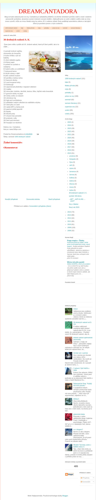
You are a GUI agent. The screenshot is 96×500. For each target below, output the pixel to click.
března (72, 184)
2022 (70, 131)
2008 (70, 230)
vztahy (25, 31)
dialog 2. (76, 399)
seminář (65, 28)
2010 (70, 224)
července (72, 171)
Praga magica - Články (75, 240)
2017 (70, 147)
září (70, 165)
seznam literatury (75, 28)
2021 (70, 134)
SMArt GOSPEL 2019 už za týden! (78, 264)
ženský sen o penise (80, 353)
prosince (72, 156)
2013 (70, 215)
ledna (71, 190)
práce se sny (55, 28)
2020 (70, 138)
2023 (70, 128)
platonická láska (79, 414)
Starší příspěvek (54, 199)
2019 (70, 141)
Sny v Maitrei (73, 204)
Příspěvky (85, 478)
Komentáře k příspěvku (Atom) (40, 206)
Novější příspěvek (11, 199)
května (72, 178)
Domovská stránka (33, 199)
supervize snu (9, 31)
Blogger (65, 496)
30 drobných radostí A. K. (78, 193)
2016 (70, 150)
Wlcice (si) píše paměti (75, 262)
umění (18, 31)
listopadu (72, 159)
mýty (39, 28)
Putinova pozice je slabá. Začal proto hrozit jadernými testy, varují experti (78, 244)
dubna (71, 181)
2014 (70, 212)
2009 (70, 227)
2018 (70, 144)
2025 (70, 122)
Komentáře (85, 482)
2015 (70, 153)
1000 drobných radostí (11, 28)
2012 (70, 218)
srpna (71, 168)
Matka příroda (30, 28)
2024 (70, 125)
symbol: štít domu (75, 196)
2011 (70, 221)
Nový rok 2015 (74, 207)
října (71, 162)
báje (22, 28)
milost (75, 309)
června (72, 174)
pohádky (46, 28)
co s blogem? (78, 429)
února (71, 187)
